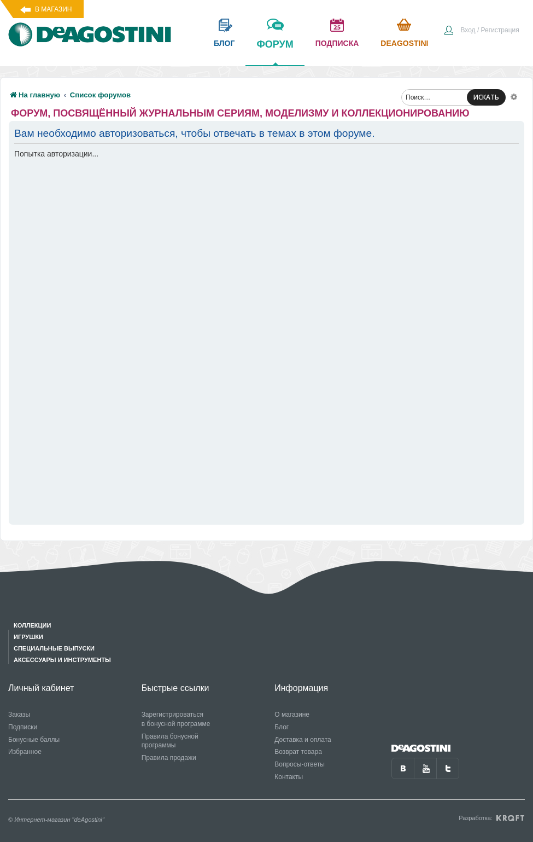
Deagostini (404, 43)
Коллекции (32, 625)
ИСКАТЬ (486, 97)
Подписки (22, 727)
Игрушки (28, 637)
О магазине (291, 714)
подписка (337, 43)
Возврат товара (298, 752)
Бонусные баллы (34, 740)
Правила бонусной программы (170, 741)
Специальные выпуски (54, 648)
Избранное (25, 752)
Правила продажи (169, 758)
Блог (281, 727)
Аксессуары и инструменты (62, 660)
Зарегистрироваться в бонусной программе (176, 719)
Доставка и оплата (302, 740)
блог (224, 43)
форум (274, 52)
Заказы (19, 714)
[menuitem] (481, 31)
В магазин (53, 9)
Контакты (288, 777)
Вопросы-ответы (299, 764)
